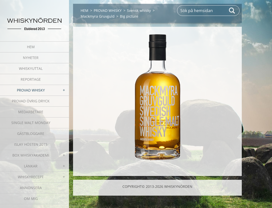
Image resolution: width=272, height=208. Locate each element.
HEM (31, 46)
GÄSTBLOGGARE (30, 133)
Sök (232, 10)
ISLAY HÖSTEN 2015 (30, 144)
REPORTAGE (31, 79)
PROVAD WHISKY (31, 90)
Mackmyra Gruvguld (98, 16)
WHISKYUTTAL (31, 68)
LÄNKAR (31, 166)
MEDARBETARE (30, 111)
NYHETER (31, 57)
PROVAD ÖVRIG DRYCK (31, 101)
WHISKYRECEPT (31, 176)
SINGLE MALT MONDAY (30, 122)
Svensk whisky (139, 10)
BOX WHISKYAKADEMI (30, 155)
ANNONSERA (31, 187)
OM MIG (31, 198)
